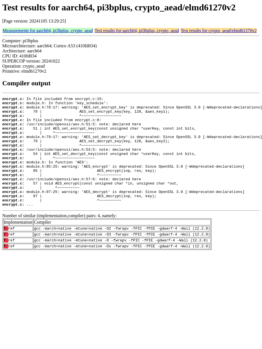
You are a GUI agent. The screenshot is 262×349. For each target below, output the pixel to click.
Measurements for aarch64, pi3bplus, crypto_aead (48, 30)
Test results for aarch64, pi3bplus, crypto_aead (137, 30)
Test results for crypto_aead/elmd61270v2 (219, 30)
